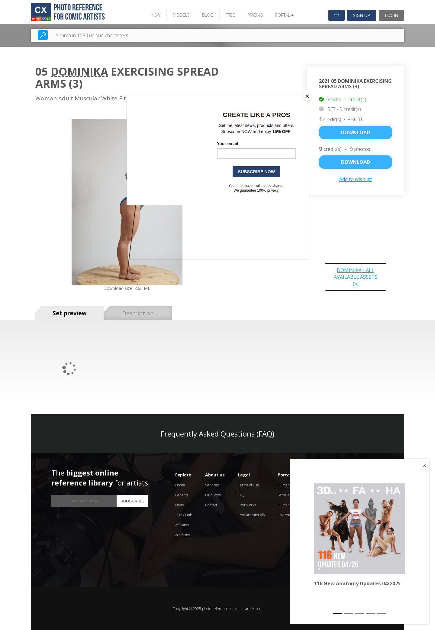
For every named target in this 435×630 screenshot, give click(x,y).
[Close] (307, 96)
